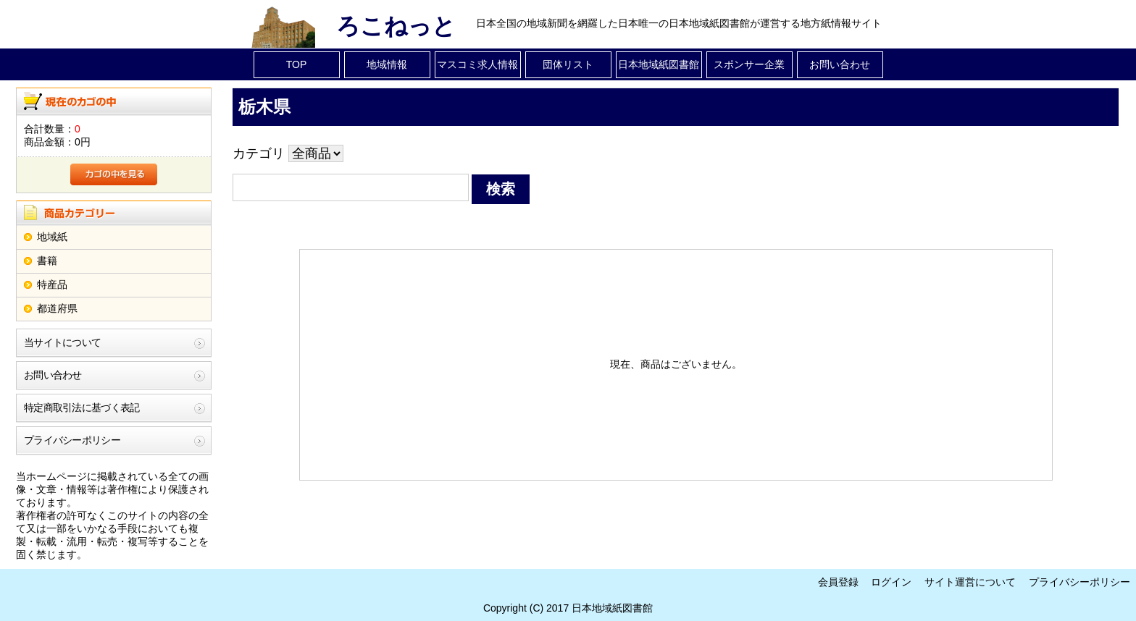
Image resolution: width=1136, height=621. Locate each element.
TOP (296, 64)
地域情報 (387, 64)
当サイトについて (62, 342)
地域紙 (52, 236)
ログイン (891, 582)
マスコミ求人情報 (477, 64)
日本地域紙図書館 (658, 64)
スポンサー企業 (749, 64)
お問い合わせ (839, 64)
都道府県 (57, 308)
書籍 (47, 260)
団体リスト (568, 64)
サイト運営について (970, 582)
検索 (500, 189)
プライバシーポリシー (72, 440)
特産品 (52, 284)
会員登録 (838, 582)
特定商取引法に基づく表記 (82, 407)
